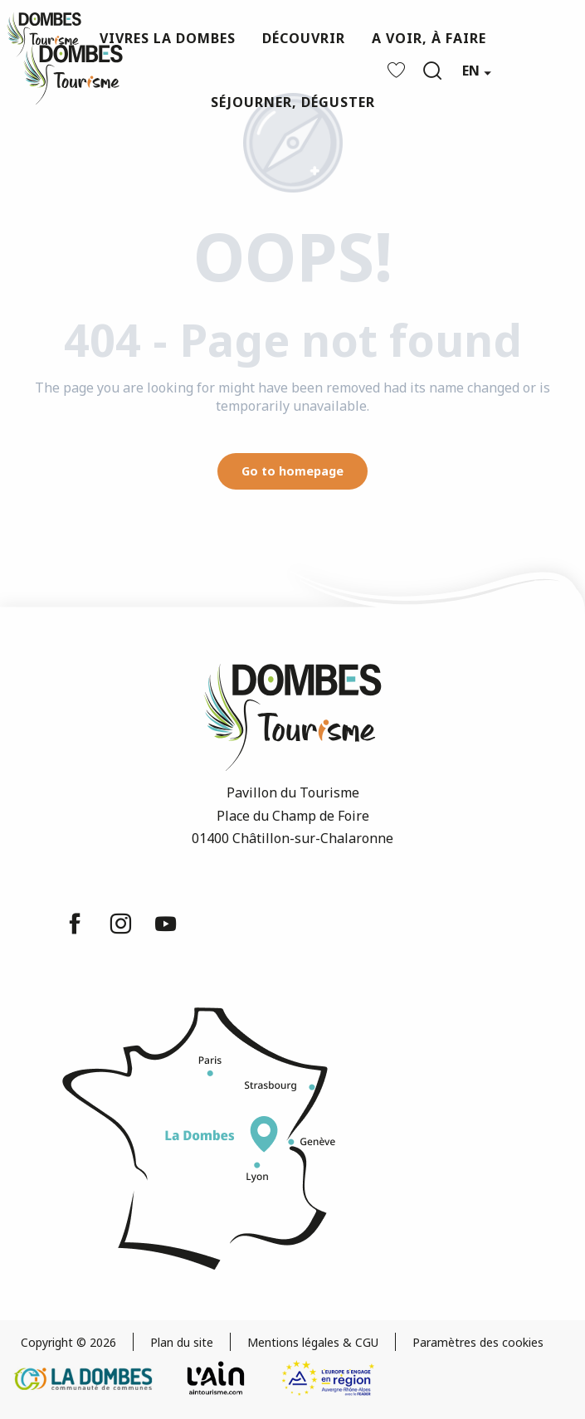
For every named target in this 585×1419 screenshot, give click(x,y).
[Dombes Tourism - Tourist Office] (44, 34)
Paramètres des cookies (478, 1342)
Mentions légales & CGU (312, 1342)
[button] (432, 70)
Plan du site (181, 1342)
